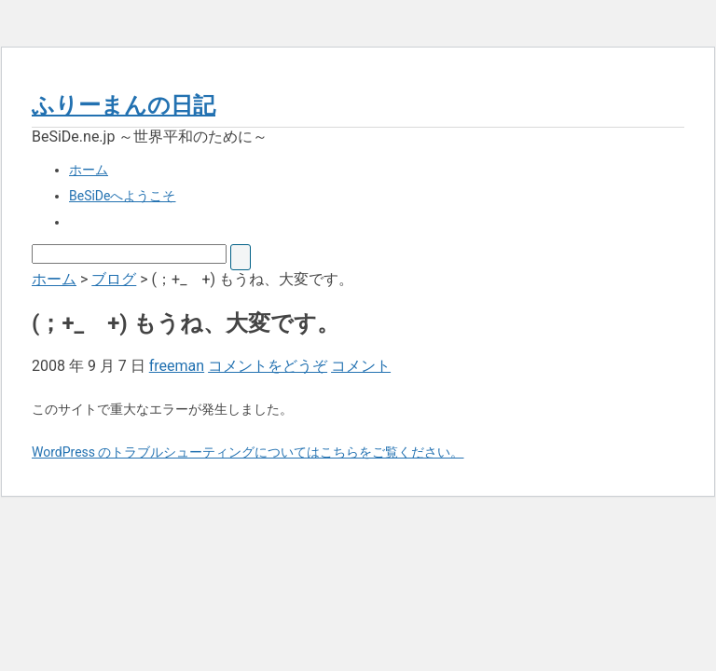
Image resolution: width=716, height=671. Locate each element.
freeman (176, 366)
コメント (361, 366)
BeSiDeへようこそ (122, 195)
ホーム (88, 169)
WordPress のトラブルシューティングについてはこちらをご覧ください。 (248, 452)
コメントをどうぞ (267, 366)
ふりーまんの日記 (123, 105)
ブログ (113, 279)
